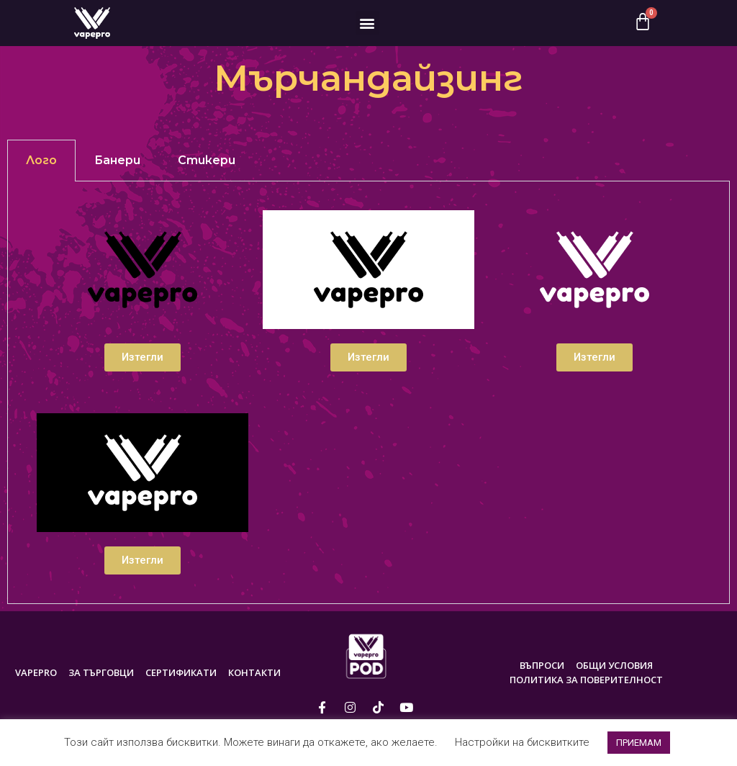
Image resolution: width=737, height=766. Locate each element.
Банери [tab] (117, 160)
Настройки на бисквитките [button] (522, 742)
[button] (367, 23)
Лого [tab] (41, 160)
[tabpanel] (368, 392)
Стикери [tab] (206, 160)
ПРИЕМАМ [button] (638, 742)
